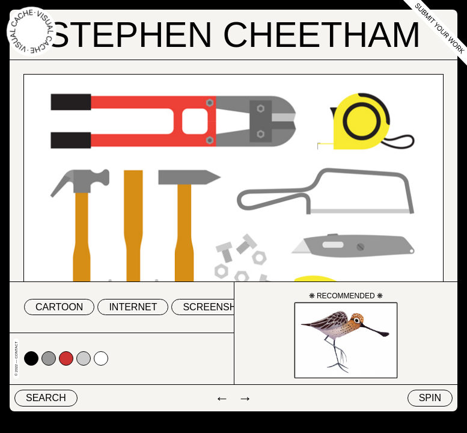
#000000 (31, 358)
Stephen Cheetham (233, 34)
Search (46, 398)
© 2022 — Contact (16, 359)
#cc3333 (66, 358)
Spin (430, 398)
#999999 (48, 358)
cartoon (59, 307)
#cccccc (83, 358)
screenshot (216, 307)
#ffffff (101, 358)
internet (133, 307)
